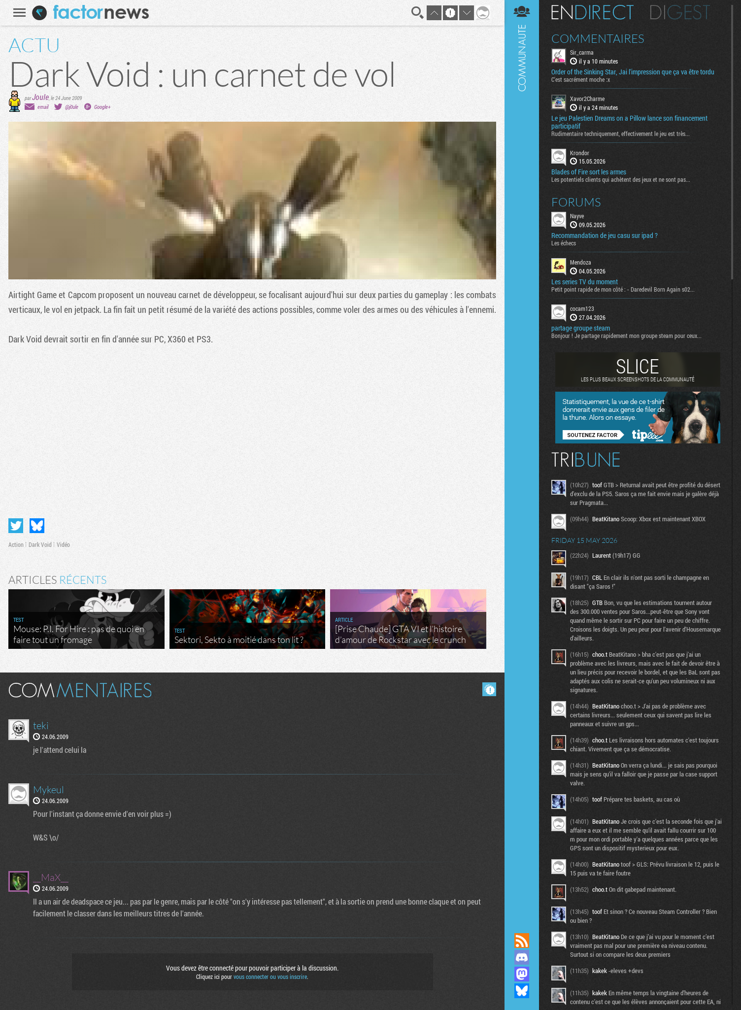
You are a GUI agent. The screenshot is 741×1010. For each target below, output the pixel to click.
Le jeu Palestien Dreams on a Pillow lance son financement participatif (629, 122)
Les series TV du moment (584, 282)
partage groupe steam (580, 328)
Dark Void (40, 544)
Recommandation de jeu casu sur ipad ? (604, 235)
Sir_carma (582, 52)
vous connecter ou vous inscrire (270, 976)
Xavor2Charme (587, 98)
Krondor (579, 153)
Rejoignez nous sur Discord (521, 957)
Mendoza (580, 262)
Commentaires (597, 38)
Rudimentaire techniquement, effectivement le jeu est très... (620, 133)
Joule (40, 97)
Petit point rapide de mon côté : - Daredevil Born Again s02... (623, 289)
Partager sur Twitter (15, 525)
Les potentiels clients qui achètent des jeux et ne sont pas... (620, 179)
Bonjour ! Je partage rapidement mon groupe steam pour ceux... (626, 335)
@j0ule (71, 106)
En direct (592, 12)
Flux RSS (521, 940)
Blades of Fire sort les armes (588, 172)
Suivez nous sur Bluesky (521, 990)
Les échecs (563, 243)
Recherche (417, 12)
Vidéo (63, 544)
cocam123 (582, 308)
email (42, 106)
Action (16, 544)
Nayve (577, 216)
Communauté (522, 456)
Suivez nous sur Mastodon (521, 974)
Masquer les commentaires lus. (489, 689)
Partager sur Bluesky (37, 525)
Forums (576, 202)
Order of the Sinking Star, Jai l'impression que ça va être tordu (632, 72)
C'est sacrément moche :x (580, 79)
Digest (680, 12)
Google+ (102, 106)
